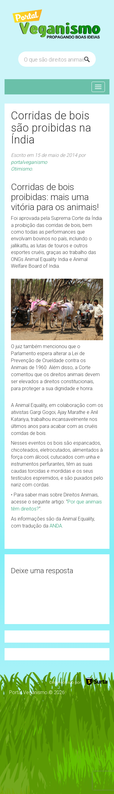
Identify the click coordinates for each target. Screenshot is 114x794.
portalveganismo (29, 162)
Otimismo (21, 169)
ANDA (56, 526)
